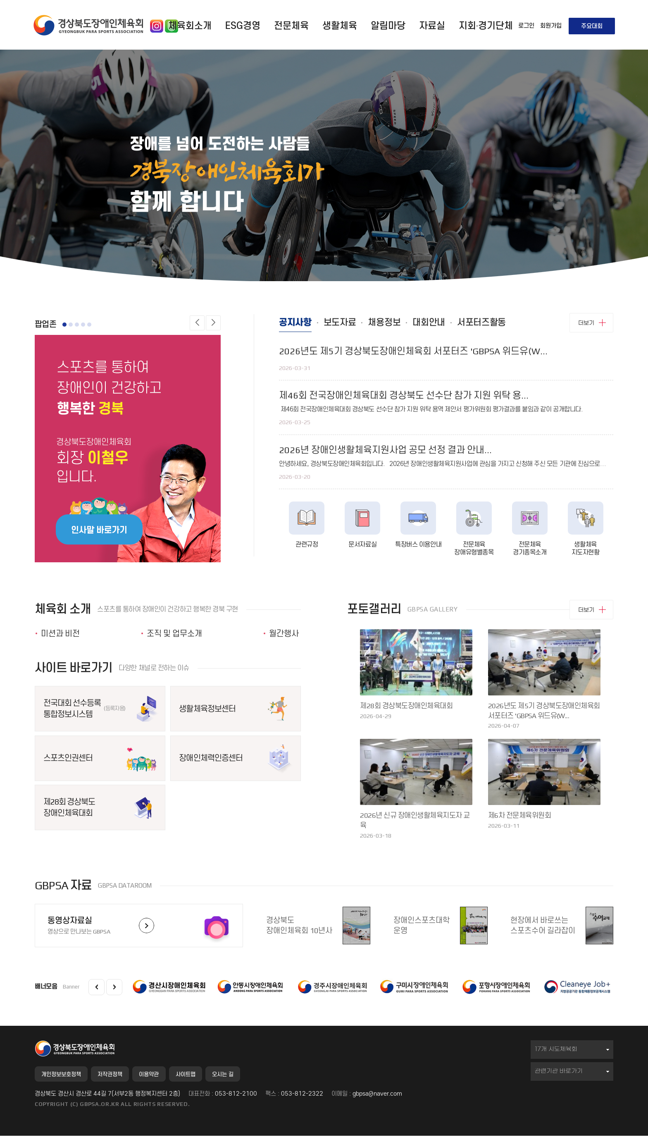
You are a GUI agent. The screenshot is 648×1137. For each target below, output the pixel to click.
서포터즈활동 (515, 324)
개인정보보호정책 (64, 1074)
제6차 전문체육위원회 (519, 815)
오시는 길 (250, 1074)
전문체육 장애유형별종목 (473, 551)
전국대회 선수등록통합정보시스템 (84, 708)
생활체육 (339, 25)
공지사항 (299, 324)
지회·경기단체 (486, 25)
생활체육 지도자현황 (586, 551)
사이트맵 (207, 1074)
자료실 (432, 25)
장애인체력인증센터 (210, 757)
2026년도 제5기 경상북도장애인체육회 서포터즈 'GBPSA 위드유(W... (413, 354)
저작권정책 (120, 1074)
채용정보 (402, 324)
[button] (197, 322)
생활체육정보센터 (207, 708)
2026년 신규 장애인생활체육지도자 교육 (414, 820)
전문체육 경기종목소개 (529, 551)
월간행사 (284, 633)
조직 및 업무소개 (174, 633)
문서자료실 (362, 547)
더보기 (586, 323)
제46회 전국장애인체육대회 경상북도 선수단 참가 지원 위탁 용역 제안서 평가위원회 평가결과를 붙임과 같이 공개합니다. (431, 412)
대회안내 (454, 324)
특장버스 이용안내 (418, 547)
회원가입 (551, 25)
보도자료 (350, 324)
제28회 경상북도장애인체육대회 (69, 807)
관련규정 (306, 547)
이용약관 (165, 1074)
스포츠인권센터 (68, 757)
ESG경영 (242, 25)
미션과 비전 (60, 633)
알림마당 (388, 25)
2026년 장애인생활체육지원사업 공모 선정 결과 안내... (385, 453)
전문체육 (291, 25)
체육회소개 (190, 25)
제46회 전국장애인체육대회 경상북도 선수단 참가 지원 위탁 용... (404, 398)
